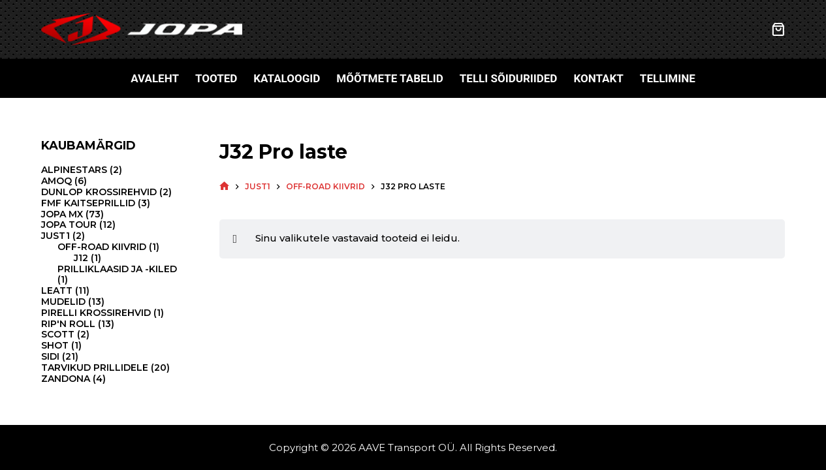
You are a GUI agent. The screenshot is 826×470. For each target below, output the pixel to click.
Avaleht (155, 78)
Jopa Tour (69, 224)
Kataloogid (286, 78)
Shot (55, 345)
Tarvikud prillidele (94, 367)
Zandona (65, 378)
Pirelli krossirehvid (96, 313)
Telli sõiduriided (509, 78)
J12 (81, 258)
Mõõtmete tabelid (389, 78)
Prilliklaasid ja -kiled (117, 269)
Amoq (56, 181)
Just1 (55, 236)
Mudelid (63, 301)
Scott (57, 334)
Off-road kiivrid (101, 247)
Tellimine (667, 78)
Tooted (216, 78)
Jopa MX (62, 214)
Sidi (50, 356)
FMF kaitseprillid (88, 203)
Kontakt (598, 78)
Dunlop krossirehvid (99, 192)
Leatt (56, 290)
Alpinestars (74, 170)
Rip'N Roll (68, 324)
